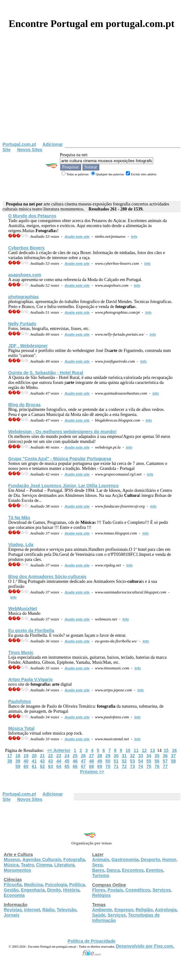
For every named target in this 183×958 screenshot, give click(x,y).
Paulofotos (19, 701)
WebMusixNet (22, 608)
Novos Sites (29, 149)
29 (107, 755)
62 (42, 766)
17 (9, 755)
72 (124, 766)
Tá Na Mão (19, 517)
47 (83, 761)
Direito (54, 889)
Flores (98, 889)
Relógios (101, 895)
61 (34, 766)
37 (173, 755)
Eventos (154, 870)
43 (50, 761)
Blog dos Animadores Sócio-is (47, 576)
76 (156, 766)
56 (156, 761)
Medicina (33, 884)
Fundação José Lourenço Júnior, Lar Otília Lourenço (63, 485)
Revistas (13, 909)
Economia (14, 895)
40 (26, 761)
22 (50, 755)
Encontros (132, 870)
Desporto (150, 859)
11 (136, 750)
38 (9, 761)
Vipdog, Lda (20, 544)
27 (91, 755)
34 (148, 755)
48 (91, 761)
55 (148, 761)
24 (66, 755)
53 (132, 761)
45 (66, 761)
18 (17, 755)
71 (116, 766)
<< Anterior (58, 750)
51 (116, 761)
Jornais (11, 915)
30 (116, 755)
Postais (115, 889)
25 (75, 755)
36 (165, 755)
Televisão (67, 909)
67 (83, 766)
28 (99, 755)
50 (107, 761)
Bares (98, 870)
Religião (144, 909)
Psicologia (56, 884)
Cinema (44, 864)
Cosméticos (137, 889)
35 (156, 755)
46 (75, 761)
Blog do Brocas (24, 404)
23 (58, 755)
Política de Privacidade (91, 941)
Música (11, 864)
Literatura (64, 864)
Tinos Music (21, 652)
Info (134, 236)
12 (144, 750)
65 (66, 766)
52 (124, 761)
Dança (113, 870)
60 (26, 766)
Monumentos (17, 870)
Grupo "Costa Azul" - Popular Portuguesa (59, 458)
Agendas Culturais (41, 859)
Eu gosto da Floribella (31, 630)
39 (17, 761)
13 (152, 750)
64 (58, 766)
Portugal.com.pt (19, 144)
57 (165, 761)
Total (21, 728)
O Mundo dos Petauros (32, 215)
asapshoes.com (24, 274)
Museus (12, 859)
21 (42, 755)
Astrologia (165, 909)
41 (34, 761)
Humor (169, 859)
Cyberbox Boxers (26, 247)
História (71, 889)
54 (140, 761)
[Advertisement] (91, 95)
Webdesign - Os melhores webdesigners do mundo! (62, 431)
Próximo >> (92, 771)
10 (128, 750)
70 (107, 766)
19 (26, 755)
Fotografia (74, 859)
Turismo (100, 875)
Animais (100, 859)
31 (124, 755)
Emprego (123, 909)
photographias (23, 296)
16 (174, 750)
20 (34, 755)
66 (75, 766)
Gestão (11, 889)
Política (77, 884)
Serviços (162, 889)
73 (132, 766)
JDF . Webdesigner (28, 345)
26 (83, 755)
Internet (32, 909)
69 (99, 766)
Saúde (98, 915)
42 (42, 761)
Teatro (27, 864)
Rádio (48, 909)
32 (132, 755)
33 (140, 755)
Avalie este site (77, 236)
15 (166, 750)
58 (173, 761)
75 (148, 766)
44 (58, 761)
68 (91, 766)
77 (165, 766)
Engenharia (33, 889)
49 (99, 761)
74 (140, 766)
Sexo (97, 864)
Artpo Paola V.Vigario (30, 679)
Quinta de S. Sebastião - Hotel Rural (45, 372)
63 (50, 766)
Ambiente (102, 909)
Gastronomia (124, 859)
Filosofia (13, 884)
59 (17, 766)
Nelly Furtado (22, 323)
